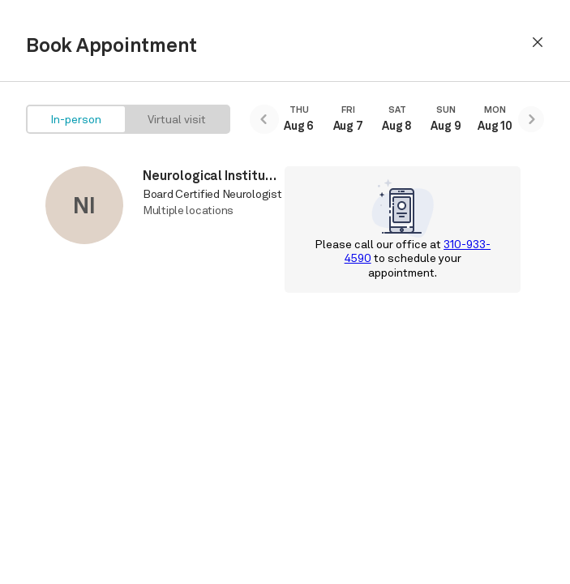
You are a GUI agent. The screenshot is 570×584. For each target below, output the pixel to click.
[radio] (76, 119)
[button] (537, 42)
